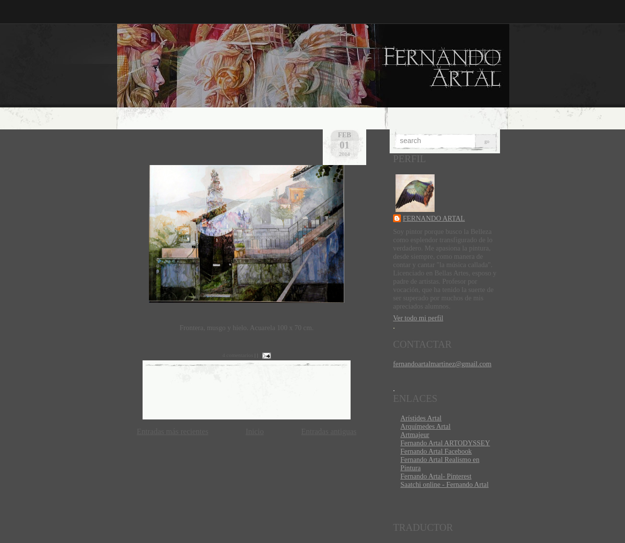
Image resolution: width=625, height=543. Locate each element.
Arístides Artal (420, 418)
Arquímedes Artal (425, 426)
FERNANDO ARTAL (434, 218)
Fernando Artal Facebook (436, 451)
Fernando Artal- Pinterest (435, 476)
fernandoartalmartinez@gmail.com (442, 364)
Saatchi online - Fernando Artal (444, 484)
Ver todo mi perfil (418, 318)
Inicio (255, 431)
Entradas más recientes (172, 431)
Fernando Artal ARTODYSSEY (445, 443)
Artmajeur (414, 435)
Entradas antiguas (328, 431)
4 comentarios (237, 355)
